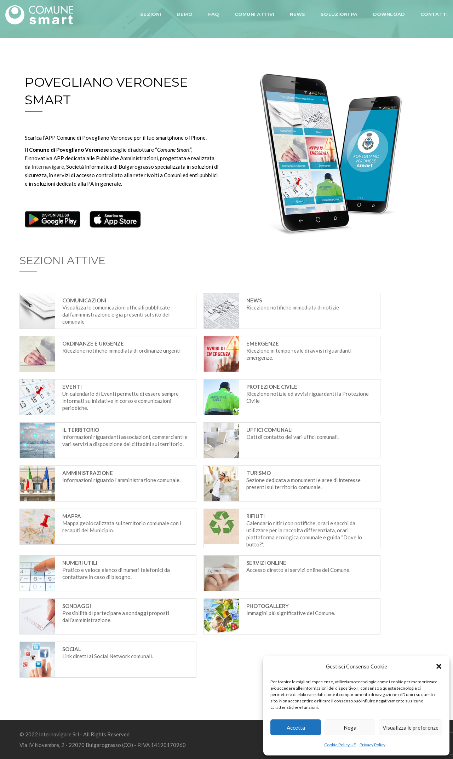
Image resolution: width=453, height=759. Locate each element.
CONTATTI (434, 14)
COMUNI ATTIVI (254, 14)
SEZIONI (150, 14)
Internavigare (47, 166)
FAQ (213, 14)
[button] (438, 666)
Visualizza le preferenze (410, 727)
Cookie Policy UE (340, 744)
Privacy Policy (372, 744)
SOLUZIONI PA (339, 14)
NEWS (297, 14)
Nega (350, 727)
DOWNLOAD (389, 14)
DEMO (185, 14)
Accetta (296, 727)
